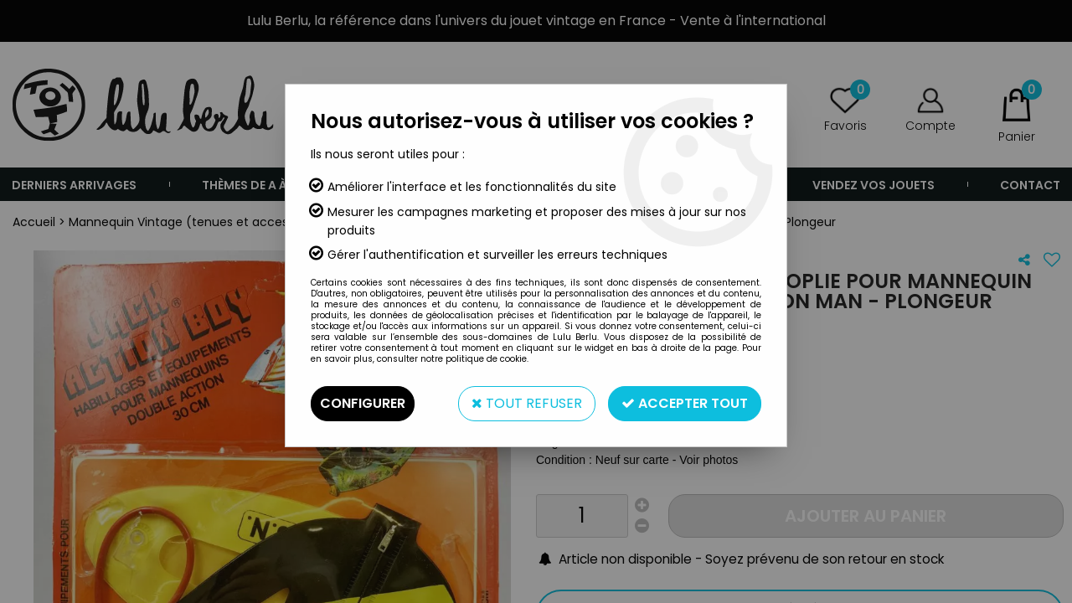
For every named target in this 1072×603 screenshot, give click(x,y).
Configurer (362, 403)
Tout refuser (527, 403)
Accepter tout (684, 403)
